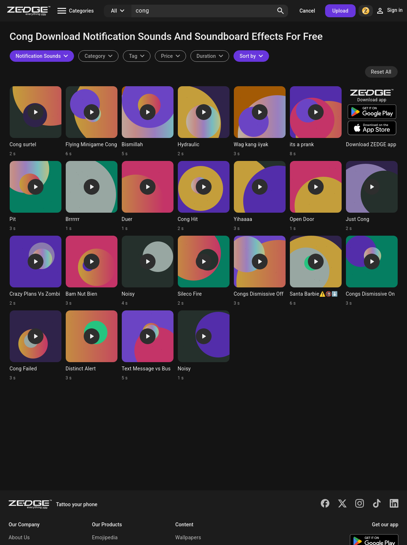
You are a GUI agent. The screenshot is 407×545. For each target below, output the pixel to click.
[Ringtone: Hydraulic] (204, 121)
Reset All (381, 72)
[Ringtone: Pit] (35, 196)
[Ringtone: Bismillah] (148, 121)
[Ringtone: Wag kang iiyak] (260, 121)
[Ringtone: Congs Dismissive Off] (260, 271)
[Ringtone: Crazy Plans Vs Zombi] (35, 271)
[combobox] (137, 56)
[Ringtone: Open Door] (316, 196)
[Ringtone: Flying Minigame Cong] (91, 121)
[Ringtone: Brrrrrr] (91, 196)
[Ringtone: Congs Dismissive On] (372, 271)
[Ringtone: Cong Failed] (35, 345)
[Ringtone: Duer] (148, 196)
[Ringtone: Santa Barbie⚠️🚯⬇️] (316, 271)
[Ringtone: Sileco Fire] (204, 271)
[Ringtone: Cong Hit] (204, 196)
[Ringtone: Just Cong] (372, 196)
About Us (19, 537)
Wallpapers (188, 537)
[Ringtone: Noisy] (148, 271)
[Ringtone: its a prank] (316, 121)
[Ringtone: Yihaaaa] (260, 196)
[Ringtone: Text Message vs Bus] (148, 345)
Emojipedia (105, 537)
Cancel (307, 11)
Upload (340, 11)
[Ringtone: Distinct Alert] (91, 345)
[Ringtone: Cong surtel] (35, 121)
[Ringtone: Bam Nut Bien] (91, 271)
